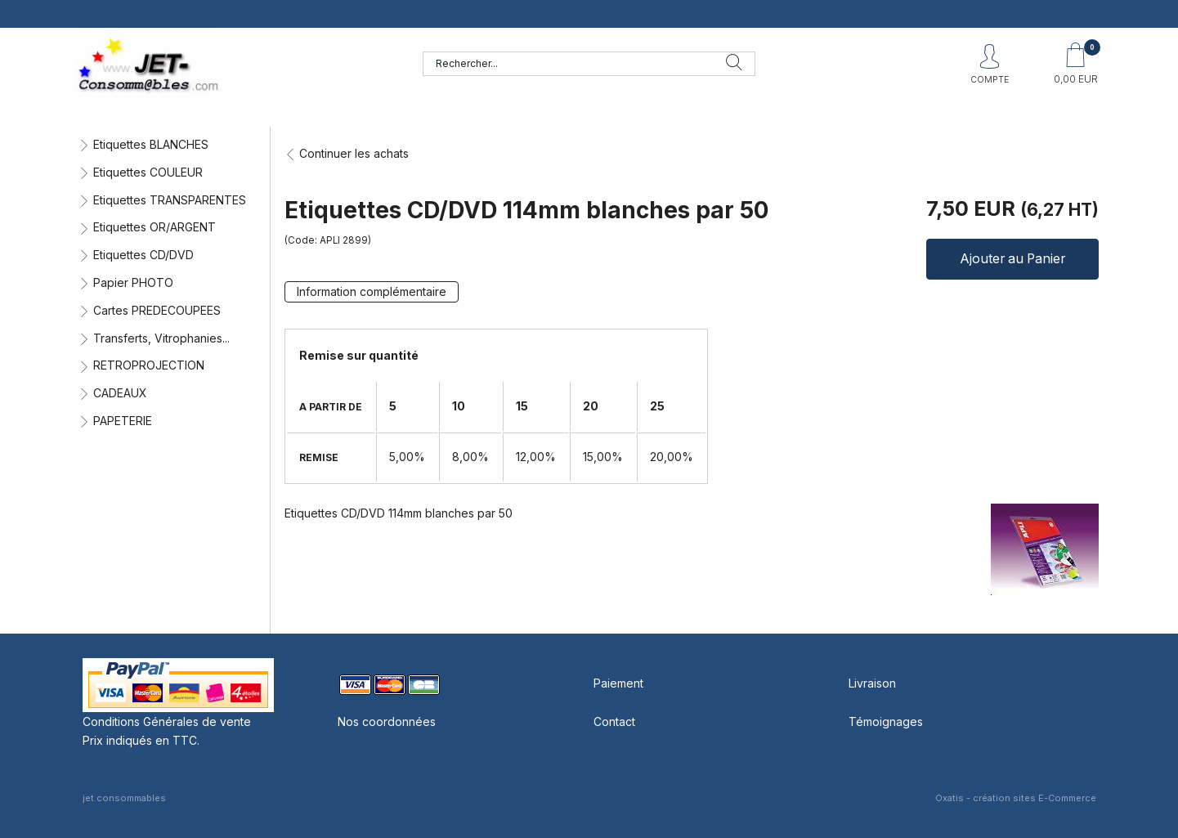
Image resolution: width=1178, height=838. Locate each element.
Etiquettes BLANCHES (150, 144)
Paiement (618, 683)
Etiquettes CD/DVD (143, 255)
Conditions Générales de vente (167, 721)
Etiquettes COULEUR (148, 172)
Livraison (872, 683)
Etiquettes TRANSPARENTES (169, 200)
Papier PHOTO (133, 282)
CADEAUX (120, 393)
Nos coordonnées (387, 721)
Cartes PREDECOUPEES (157, 310)
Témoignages (886, 721)
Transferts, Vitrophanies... (161, 338)
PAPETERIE (122, 421)
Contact (614, 721)
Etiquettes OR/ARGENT (154, 227)
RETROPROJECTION (148, 365)
